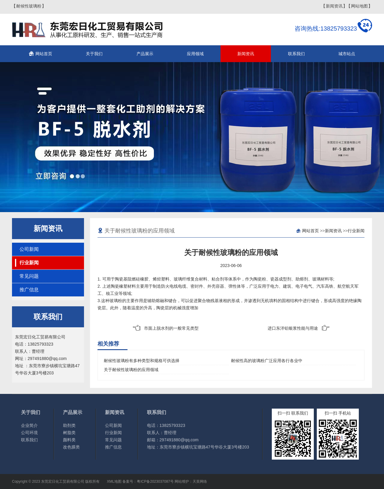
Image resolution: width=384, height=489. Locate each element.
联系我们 (296, 53)
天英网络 (200, 481)
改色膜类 (71, 447)
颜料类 (69, 439)
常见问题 (29, 276)
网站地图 (359, 6)
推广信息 (29, 289)
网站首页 (43, 53)
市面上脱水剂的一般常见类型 (171, 328)
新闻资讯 (334, 6)
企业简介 (29, 425)
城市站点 (346, 53)
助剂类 (69, 425)
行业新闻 (29, 262)
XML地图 (114, 481)
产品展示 (144, 53)
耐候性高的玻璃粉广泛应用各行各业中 (266, 360)
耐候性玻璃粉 (28, 6)
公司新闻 (29, 249)
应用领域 (195, 53)
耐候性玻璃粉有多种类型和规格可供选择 (141, 360)
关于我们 (94, 53)
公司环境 (29, 432)
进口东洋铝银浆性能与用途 (293, 328)
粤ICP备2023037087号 (155, 481)
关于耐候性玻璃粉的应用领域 (131, 369)
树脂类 (69, 432)
